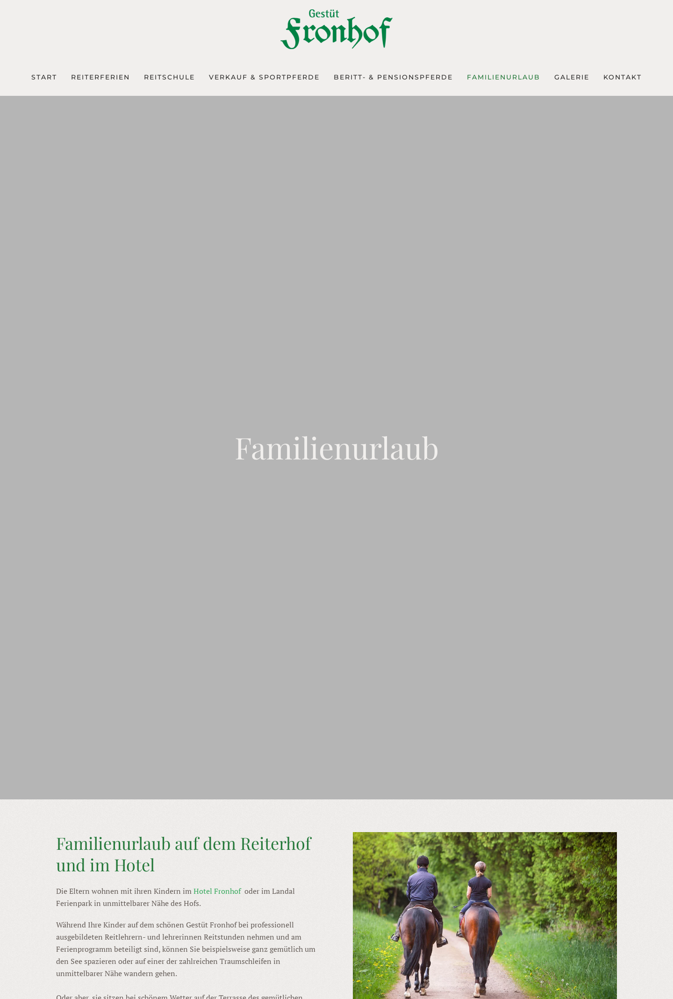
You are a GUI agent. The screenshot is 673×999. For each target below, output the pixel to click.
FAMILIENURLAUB (503, 77)
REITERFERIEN (100, 77)
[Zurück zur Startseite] (336, 29)
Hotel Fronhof (218, 891)
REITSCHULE (169, 77)
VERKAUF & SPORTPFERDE (264, 77)
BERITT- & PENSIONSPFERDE (393, 77)
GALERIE (571, 77)
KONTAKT (622, 77)
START (44, 77)
